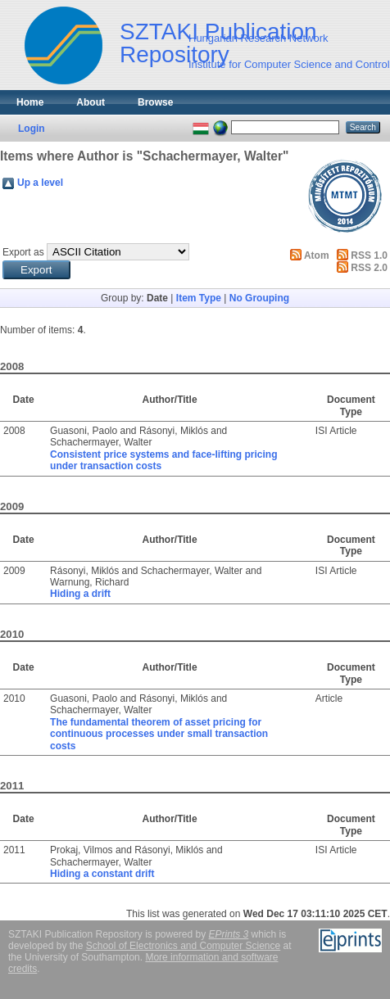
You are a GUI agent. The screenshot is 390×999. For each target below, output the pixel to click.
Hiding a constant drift (102, 873)
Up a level (40, 182)
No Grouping (259, 298)
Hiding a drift (80, 593)
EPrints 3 (229, 934)
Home (29, 102)
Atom (316, 255)
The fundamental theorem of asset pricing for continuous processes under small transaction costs (159, 734)
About (90, 102)
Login (31, 128)
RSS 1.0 (369, 255)
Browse (155, 102)
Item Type (198, 298)
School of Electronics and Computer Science (183, 946)
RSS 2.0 (369, 267)
